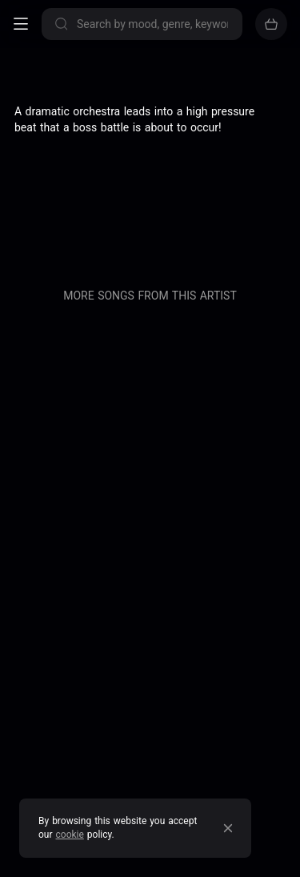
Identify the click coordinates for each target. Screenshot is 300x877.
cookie (70, 834)
